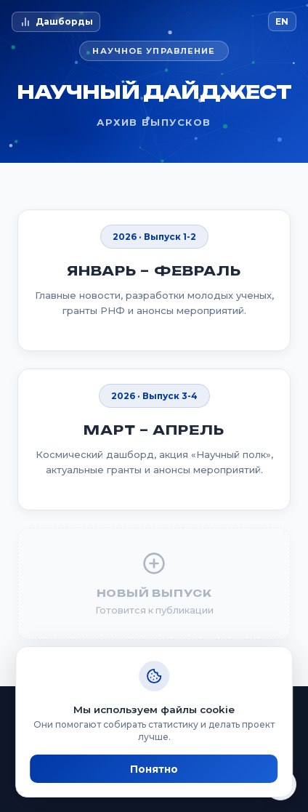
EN (281, 21)
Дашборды (56, 22)
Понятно (154, 769)
